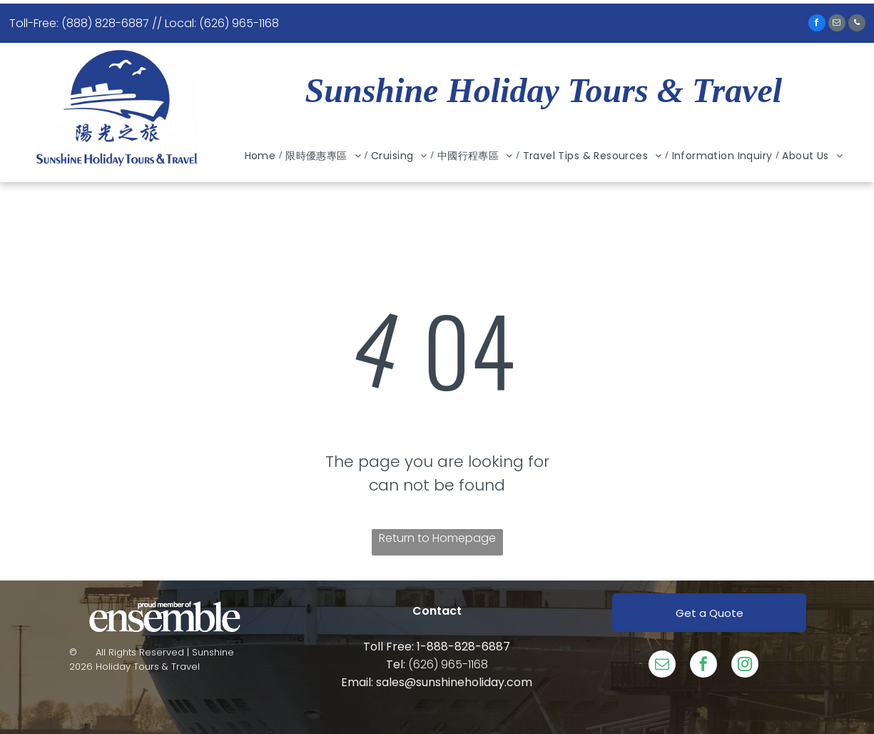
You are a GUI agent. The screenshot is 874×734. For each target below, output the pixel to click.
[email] (836, 24)
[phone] (856, 24)
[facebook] (816, 24)
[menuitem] (262, 156)
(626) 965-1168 (448, 664)
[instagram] (744, 665)
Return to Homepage (437, 538)
